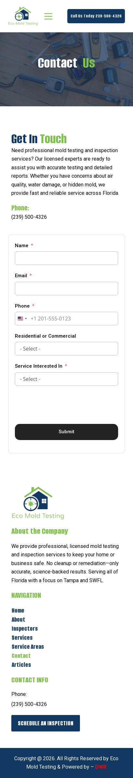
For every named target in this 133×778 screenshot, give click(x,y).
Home (18, 610)
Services (22, 638)
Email (21, 276)
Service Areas (28, 647)
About (18, 619)
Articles (21, 665)
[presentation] (64, 404)
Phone (22, 306)
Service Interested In (38, 366)
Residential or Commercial (45, 336)
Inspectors (25, 629)
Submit (66, 432)
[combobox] (22, 318)
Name (21, 245)
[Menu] (48, 16)
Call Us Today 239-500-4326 (96, 16)
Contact (21, 656)
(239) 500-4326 (29, 217)
